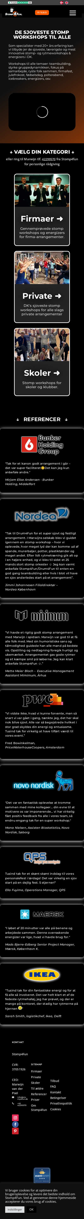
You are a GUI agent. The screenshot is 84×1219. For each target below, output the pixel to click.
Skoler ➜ (42, 373)
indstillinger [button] (15, 1209)
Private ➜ (41, 296)
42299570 (48, 159)
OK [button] (31, 1209)
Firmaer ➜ (42, 219)
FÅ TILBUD (42, 12)
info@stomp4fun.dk (22, 1098)
